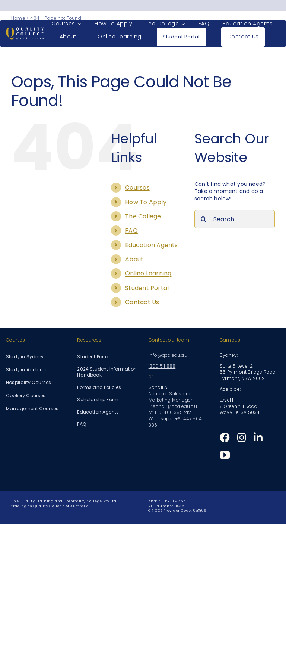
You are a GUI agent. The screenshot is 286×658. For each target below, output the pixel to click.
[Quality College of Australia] (25, 30)
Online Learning (148, 273)
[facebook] (225, 437)
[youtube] (225, 455)
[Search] (203, 219)
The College (143, 216)
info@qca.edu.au (168, 355)
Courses (137, 187)
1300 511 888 (162, 366)
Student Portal (147, 288)
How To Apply (145, 202)
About (134, 259)
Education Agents (151, 245)
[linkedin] (258, 437)
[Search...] (234, 219)
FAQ (131, 230)
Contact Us (142, 302)
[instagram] (241, 437)
